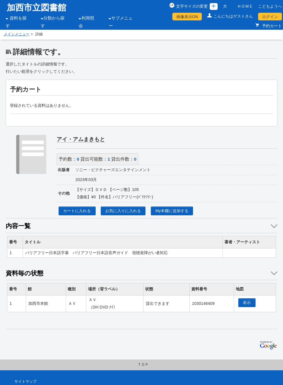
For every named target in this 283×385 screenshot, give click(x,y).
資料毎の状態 (24, 273)
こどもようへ (270, 6)
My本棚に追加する (171, 211)
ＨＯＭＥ (245, 6)
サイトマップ (25, 382)
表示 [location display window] (247, 302)
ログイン (270, 16)
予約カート (271, 26)
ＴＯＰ (143, 365)
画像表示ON (187, 16)
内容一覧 (18, 225)
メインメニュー (16, 34)
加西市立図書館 (36, 7)
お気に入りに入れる (123, 211)
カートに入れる (77, 211)
